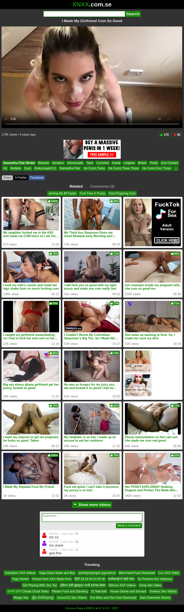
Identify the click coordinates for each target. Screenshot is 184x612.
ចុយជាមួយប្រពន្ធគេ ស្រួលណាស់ (96, 572)
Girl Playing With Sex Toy (40, 585)
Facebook (37, 177)
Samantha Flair (69, 168)
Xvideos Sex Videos (163, 591)
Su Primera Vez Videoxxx (155, 579)
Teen (90, 163)
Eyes (27, 168)
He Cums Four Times (156, 168)
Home (69, 608)
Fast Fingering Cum (122, 193)
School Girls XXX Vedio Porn (51, 579)
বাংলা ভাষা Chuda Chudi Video (28, 591)
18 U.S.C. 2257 (108, 608)
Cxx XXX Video (168, 572)
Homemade (75, 163)
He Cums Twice (94, 168)
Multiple (15, 168)
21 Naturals (99, 591)
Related (76, 186)
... (175, 168)
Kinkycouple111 (45, 168)
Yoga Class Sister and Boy (57, 572)
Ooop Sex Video (150, 585)
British (142, 163)
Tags (79, 608)
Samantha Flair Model (19, 163)
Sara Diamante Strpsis (155, 597)
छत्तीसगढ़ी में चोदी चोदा (121, 579)
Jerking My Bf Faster (62, 193)
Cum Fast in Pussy (92, 193)
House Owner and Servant (128, 591)
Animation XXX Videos (20, 572)
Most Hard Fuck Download (137, 572)
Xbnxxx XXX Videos (122, 585)
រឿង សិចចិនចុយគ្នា (43, 597)
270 (164, 134)
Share (7, 177)
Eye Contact (169, 163)
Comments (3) (102, 186)
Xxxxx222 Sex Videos (72, 597)
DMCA (90, 608)
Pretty (154, 163)
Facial (116, 163)
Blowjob (43, 163)
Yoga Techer (20, 579)
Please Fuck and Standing (70, 591)
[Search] (84, 14)
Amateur (58, 163)
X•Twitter (21, 177)
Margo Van (21, 597)
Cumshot (102, 163)
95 (176, 134)
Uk (5, 168)
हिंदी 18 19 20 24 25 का (90, 579)
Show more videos (92, 505)
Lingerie (129, 163)
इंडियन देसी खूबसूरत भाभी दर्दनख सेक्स (82, 585)
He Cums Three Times (123, 168)
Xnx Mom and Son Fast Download (113, 597)
